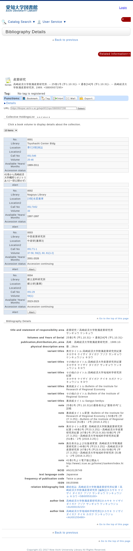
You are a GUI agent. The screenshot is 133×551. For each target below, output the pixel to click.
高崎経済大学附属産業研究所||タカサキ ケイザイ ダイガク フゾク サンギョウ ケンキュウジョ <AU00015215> (94, 503)
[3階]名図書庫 (35, 198)
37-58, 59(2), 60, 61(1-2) (40, 253)
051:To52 (32, 207)
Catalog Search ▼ (18, 22)
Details (11, 103)
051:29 (31, 292)
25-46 (30, 159)
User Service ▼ (51, 22)
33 (28, 210)
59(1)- (30, 296)
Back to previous (66, 39)
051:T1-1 (32, 249)
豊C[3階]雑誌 (35, 147)
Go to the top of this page (114, 318)
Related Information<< (115, 53)
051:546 (31, 155)
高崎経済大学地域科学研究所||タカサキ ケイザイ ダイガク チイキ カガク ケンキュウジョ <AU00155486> (94, 514)
